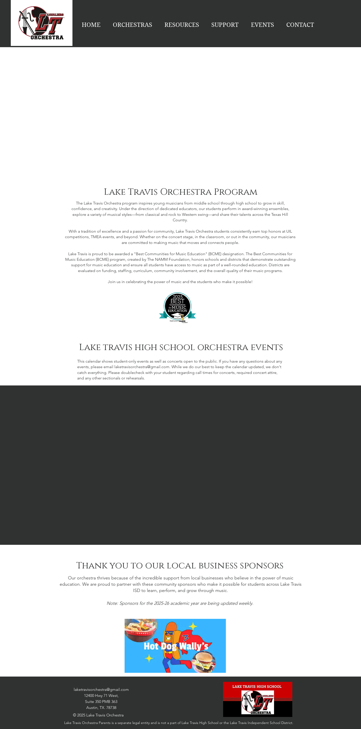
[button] (262, 25)
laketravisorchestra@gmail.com (141, 366)
